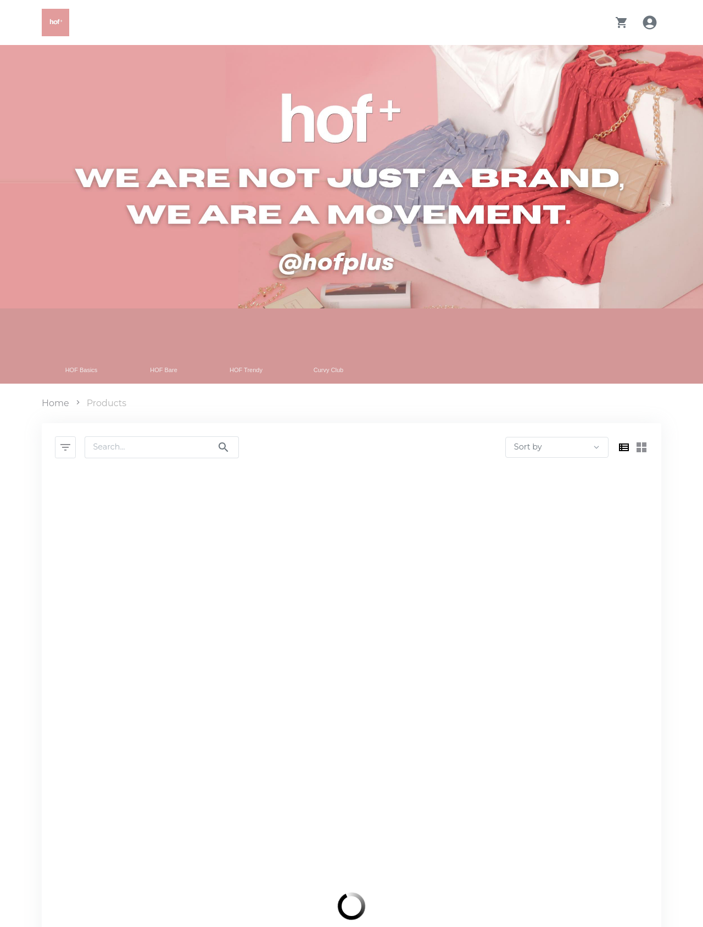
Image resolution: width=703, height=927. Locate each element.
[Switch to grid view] (641, 447)
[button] (621, 22)
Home (55, 403)
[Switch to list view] (624, 447)
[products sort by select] (557, 447)
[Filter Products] (65, 447)
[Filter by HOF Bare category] (168, 346)
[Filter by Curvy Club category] (333, 346)
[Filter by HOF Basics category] (86, 346)
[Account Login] (651, 22)
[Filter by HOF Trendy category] (251, 346)
